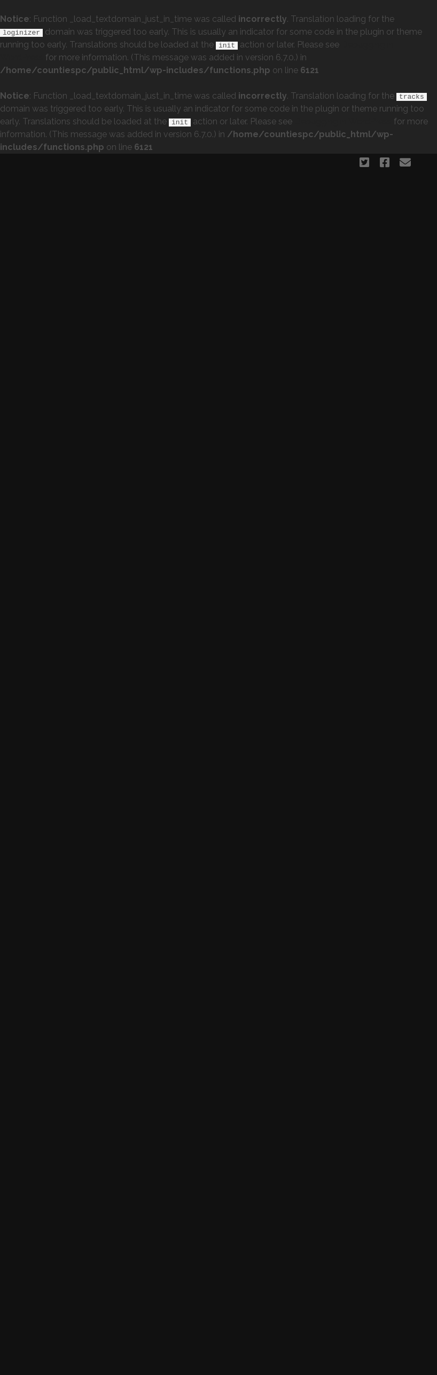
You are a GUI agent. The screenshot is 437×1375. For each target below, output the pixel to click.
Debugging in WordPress (343, 121)
